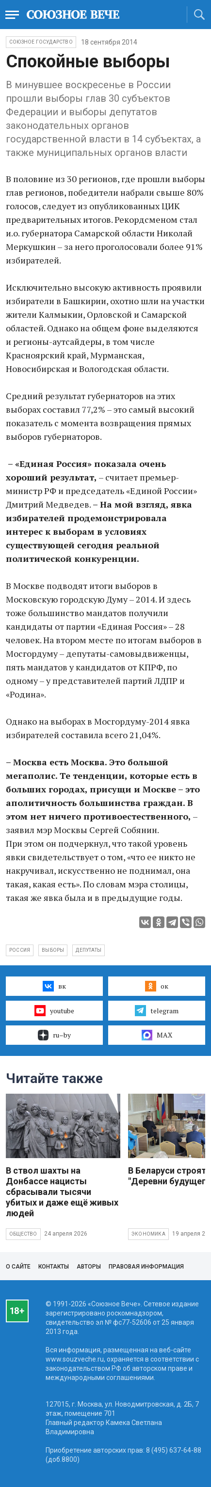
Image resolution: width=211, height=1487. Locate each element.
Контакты (53, 1266)
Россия (19, 950)
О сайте (18, 1266)
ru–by (54, 1035)
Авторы (89, 1266)
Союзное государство (41, 42)
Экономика (148, 1234)
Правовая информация (146, 1266)
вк (54, 986)
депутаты (88, 950)
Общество (23, 1234)
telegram (156, 1010)
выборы (53, 950)
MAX (157, 1035)
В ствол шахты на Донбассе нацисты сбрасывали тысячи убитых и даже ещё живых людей (62, 1191)
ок (156, 986)
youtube (54, 1010)
